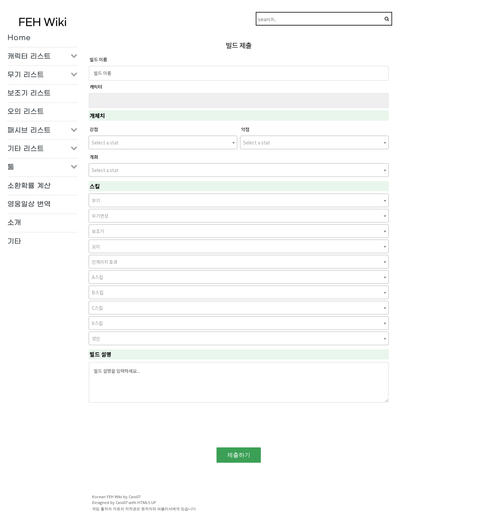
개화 (94, 157)
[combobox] (163, 142)
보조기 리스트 (29, 93)
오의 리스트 (26, 112)
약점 (245, 129)
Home (19, 38)
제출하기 (238, 454)
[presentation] (239, 423)
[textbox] (163, 143)
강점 (94, 129)
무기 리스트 (26, 75)
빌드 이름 (98, 59)
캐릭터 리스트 (29, 56)
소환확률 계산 (29, 186)
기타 (14, 241)
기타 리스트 (26, 149)
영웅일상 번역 (29, 204)
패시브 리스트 (29, 130)
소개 (14, 223)
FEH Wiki (42, 23)
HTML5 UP (146, 502)
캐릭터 (96, 86)
